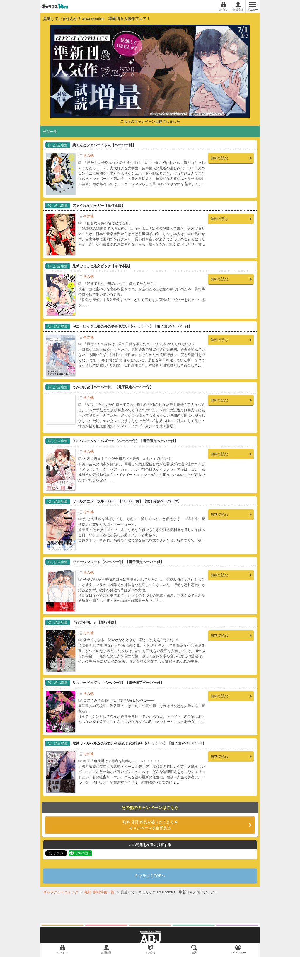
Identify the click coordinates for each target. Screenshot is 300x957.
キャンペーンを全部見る (150, 824)
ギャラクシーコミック (60, 892)
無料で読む (219, 158)
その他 (88, 156)
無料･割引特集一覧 (99, 892)
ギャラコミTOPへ (150, 875)
